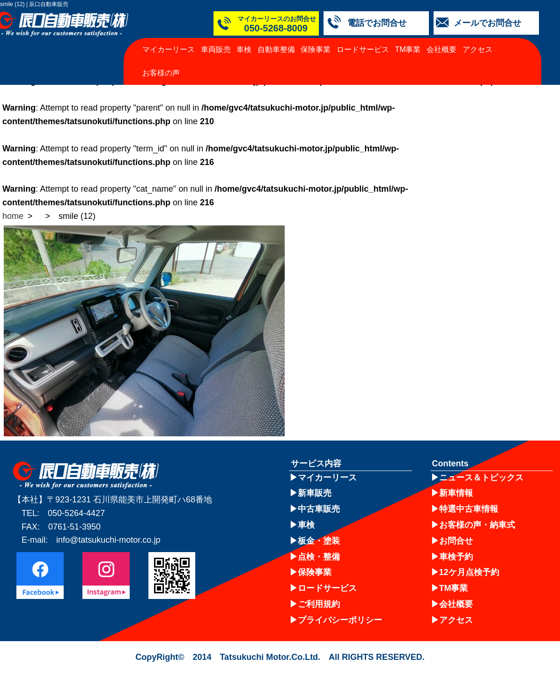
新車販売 (315, 493)
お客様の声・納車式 (477, 525)
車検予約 (456, 556)
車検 (243, 49)
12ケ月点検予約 (469, 572)
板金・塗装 (319, 541)
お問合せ (456, 541)
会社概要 (442, 49)
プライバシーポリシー (340, 620)
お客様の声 (161, 73)
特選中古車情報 (468, 509)
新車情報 (456, 493)
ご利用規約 (319, 604)
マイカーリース (168, 49)
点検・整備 (319, 556)
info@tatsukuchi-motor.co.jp (108, 540)
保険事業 (316, 49)
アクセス (478, 49)
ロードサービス (363, 49)
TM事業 (407, 49)
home (12, 216)
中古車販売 (319, 509)
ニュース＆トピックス (481, 477)
